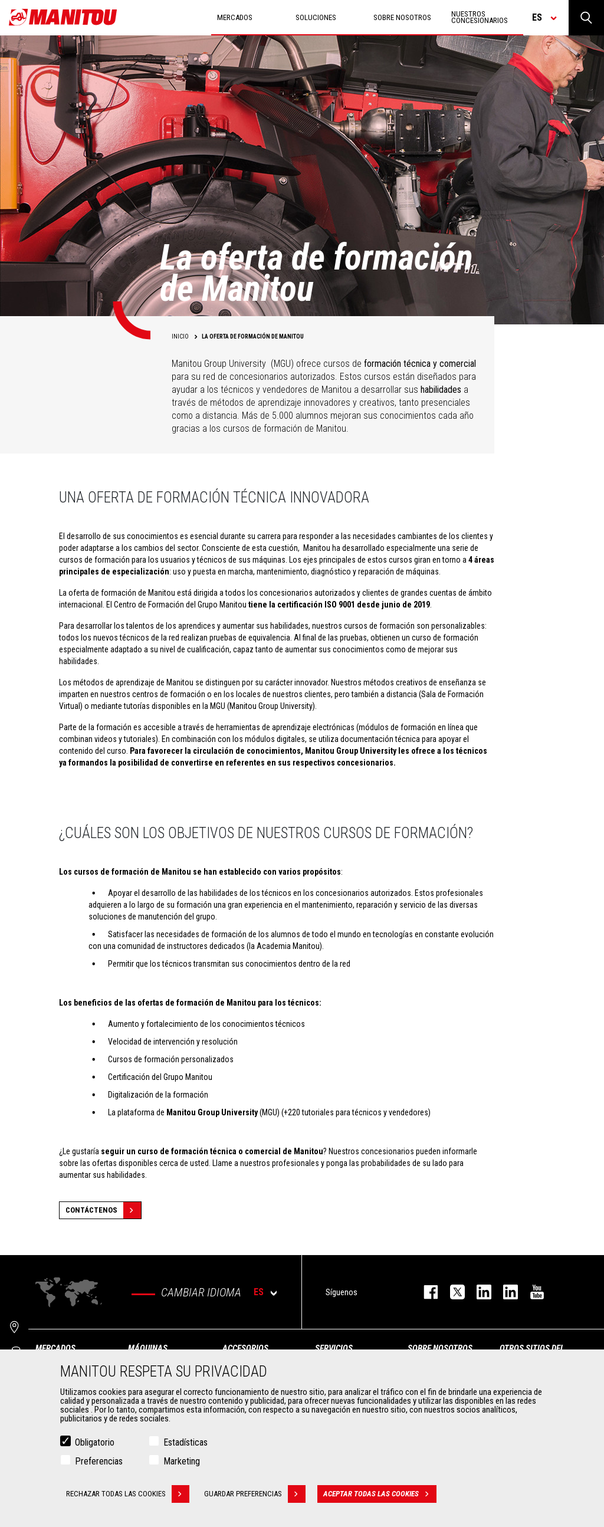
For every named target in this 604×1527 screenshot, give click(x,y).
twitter (451, 1292)
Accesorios (245, 1348)
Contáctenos (103, 1210)
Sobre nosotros (440, 1348)
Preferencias (99, 1461)
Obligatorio (94, 1443)
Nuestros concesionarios (479, 17)
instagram (478, 1292)
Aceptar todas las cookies (379, 1494)
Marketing (181, 1461)
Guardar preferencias (255, 1494)
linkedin (504, 1292)
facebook (425, 1292)
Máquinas (148, 1348)
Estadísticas (185, 1443)
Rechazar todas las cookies (127, 1494)
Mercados (55, 1348)
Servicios (334, 1348)
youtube (531, 1292)
